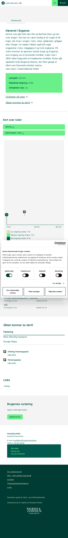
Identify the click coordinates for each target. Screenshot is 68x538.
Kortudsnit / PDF (14, 133)
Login (9, 487)
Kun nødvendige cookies (12, 291)
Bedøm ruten (15, 417)
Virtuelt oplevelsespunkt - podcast (21, 298)
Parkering (8, 332)
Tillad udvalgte (34, 291)
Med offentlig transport (15, 337)
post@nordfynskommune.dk (24, 440)
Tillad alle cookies (55, 291)
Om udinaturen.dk (14, 472)
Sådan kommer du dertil (19, 102)
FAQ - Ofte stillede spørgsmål (19, 476)
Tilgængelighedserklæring (17, 483)
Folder (7, 386)
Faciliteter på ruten (17, 96)
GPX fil (9, 127)
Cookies (10, 479)
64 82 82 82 (19, 443)
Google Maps (10, 341)
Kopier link (15, 451)
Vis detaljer (57, 283)
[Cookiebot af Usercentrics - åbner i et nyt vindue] (56, 243)
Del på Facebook (18, 453)
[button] (63, 3)
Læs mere (12, 355)
